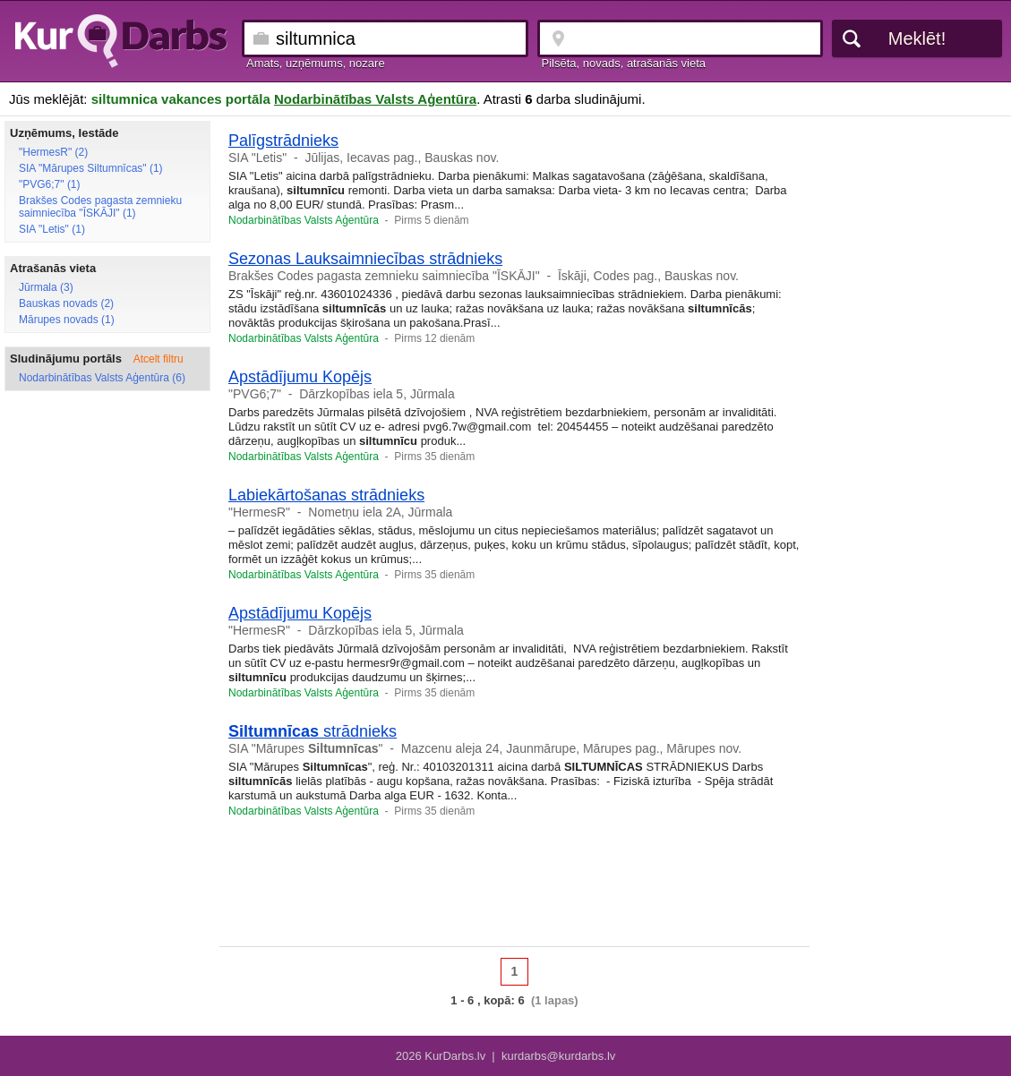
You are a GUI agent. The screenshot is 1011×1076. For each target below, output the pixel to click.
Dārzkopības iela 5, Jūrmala (377, 394)
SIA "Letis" (257, 157)
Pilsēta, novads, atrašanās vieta (624, 63)
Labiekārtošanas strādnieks (326, 495)
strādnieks (312, 731)
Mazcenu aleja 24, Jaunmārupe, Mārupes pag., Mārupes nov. (571, 748)
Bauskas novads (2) (66, 303)
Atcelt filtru (158, 359)
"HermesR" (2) (53, 152)
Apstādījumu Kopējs (300, 377)
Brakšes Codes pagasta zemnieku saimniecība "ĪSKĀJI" (384, 276)
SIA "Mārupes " (305, 748)
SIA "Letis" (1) (52, 229)
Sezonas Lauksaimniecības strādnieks (365, 259)
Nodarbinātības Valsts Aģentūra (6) (102, 377)
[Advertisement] (917, 389)
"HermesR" (259, 512)
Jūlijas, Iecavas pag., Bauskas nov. (401, 157)
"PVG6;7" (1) (50, 184)
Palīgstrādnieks (283, 140)
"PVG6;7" (254, 394)
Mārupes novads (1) (67, 319)
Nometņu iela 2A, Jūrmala (380, 512)
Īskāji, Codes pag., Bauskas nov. (648, 276)
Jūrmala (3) (46, 287)
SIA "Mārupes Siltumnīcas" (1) (91, 168)
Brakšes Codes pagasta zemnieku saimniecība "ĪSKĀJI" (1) (100, 206)
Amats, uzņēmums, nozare (315, 63)
